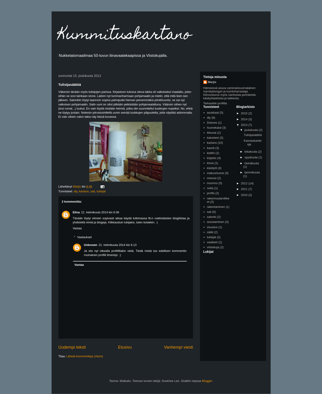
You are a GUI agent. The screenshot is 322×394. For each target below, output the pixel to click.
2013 (245, 125)
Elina (76, 212)
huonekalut (214, 127)
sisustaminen (215, 222)
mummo (212, 183)
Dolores (212, 122)
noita (210, 188)
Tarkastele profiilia (215, 103)
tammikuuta (252, 172)
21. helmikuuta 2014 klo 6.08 (100, 212)
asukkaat (213, 112)
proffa (211, 193)
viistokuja (213, 247)
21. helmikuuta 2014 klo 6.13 (117, 245)
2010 (245, 195)
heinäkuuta (251, 163)
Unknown (90, 245)
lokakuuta (251, 151)
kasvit (211, 148)
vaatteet (212, 242)
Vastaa (77, 228)
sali (92, 191)
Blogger (207, 381)
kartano (84, 191)
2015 (245, 113)
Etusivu (125, 347)
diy (75, 191)
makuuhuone (215, 173)
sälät (210, 232)
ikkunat (211, 132)
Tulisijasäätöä (253, 135)
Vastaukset (84, 237)
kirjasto (211, 158)
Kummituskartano (124, 35)
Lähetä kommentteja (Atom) (84, 356)
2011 (245, 189)
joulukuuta (251, 130)
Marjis (212, 82)
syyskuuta (251, 157)
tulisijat (101, 191)
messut (212, 178)
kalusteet (213, 137)
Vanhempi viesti (178, 347)
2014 (245, 119)
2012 (245, 183)
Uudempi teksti (72, 347)
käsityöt (212, 168)
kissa (210, 163)
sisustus (212, 227)
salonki (211, 217)
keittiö (211, 153)
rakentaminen (216, 207)
